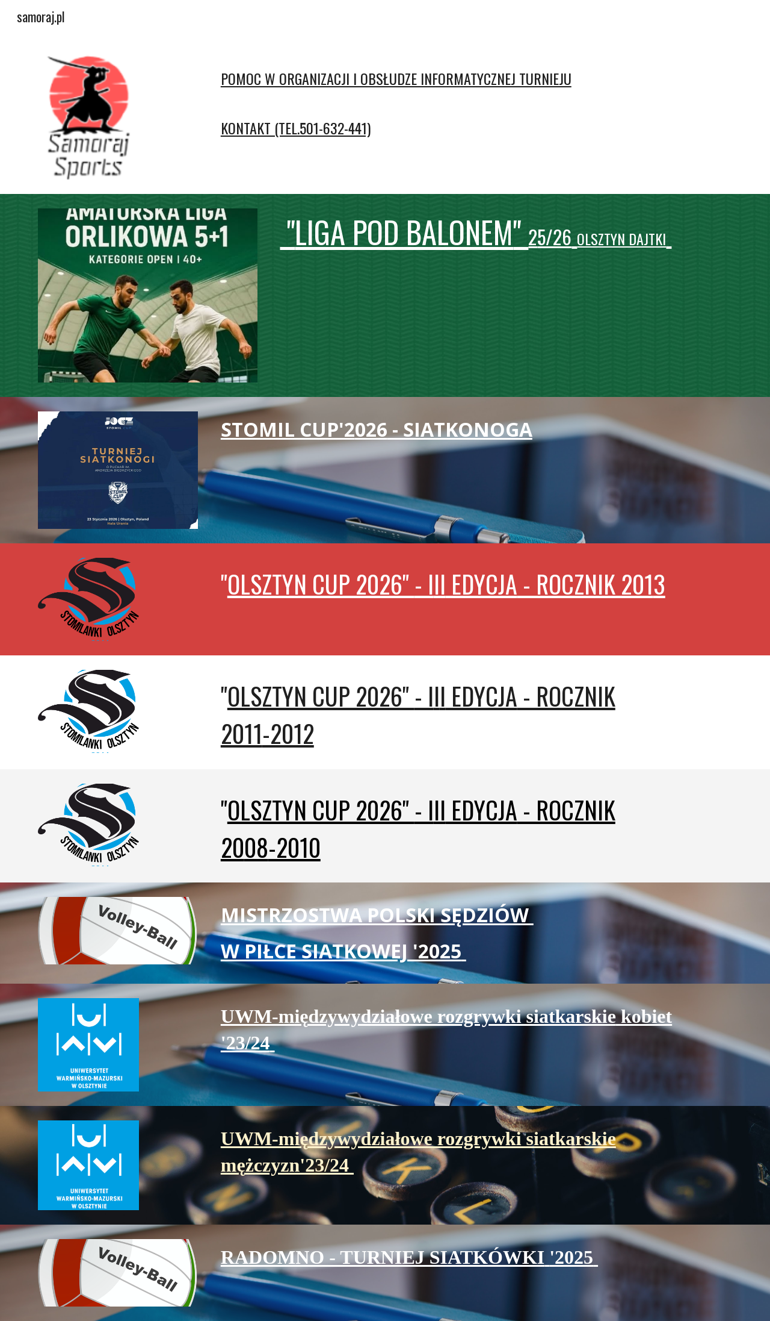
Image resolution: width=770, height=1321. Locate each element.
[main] (444, 96)
